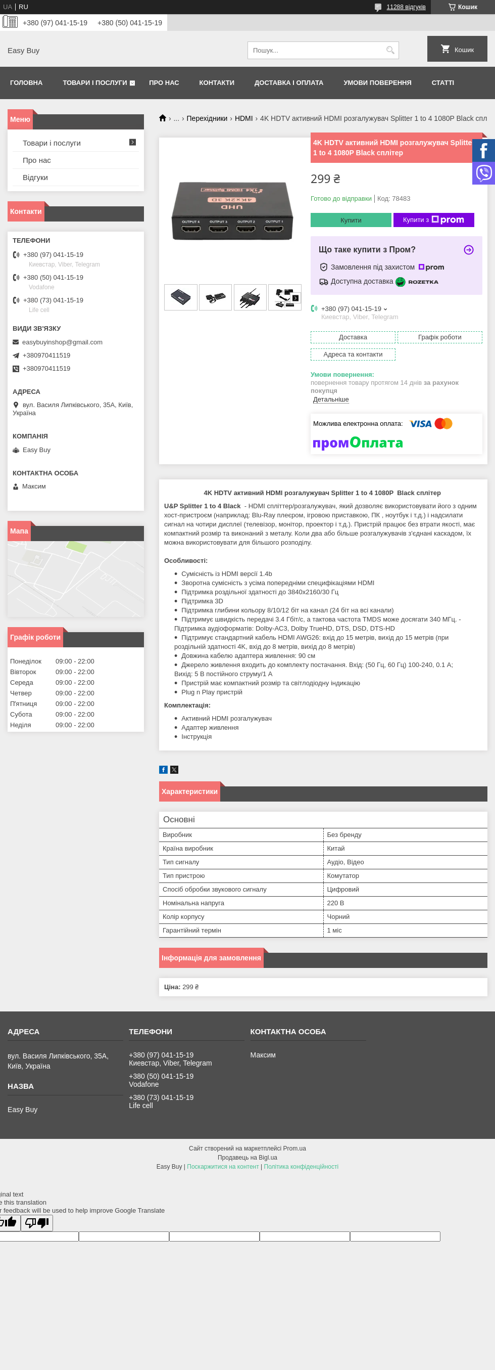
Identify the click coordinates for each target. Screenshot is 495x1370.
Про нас (164, 82)
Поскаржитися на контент (223, 1166)
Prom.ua (294, 1148)
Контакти (217, 82)
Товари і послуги (95, 82)
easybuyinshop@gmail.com (62, 342)
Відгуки (35, 177)
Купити (351, 220)
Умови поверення (377, 82)
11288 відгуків (406, 7)
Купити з (433, 220)
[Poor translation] (37, 1223)
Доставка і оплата (289, 82)
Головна (26, 82)
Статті (443, 82)
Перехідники (207, 118)
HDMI (244, 118)
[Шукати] (390, 50)
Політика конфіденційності (301, 1166)
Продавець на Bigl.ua (247, 1157)
